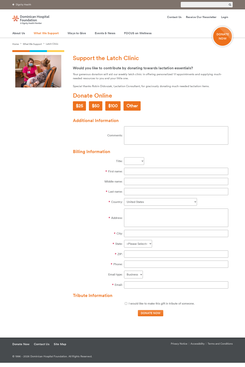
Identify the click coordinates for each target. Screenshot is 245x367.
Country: (117, 202)
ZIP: (120, 254)
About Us (18, 33)
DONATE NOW (222, 36)
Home (15, 43)
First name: (115, 171)
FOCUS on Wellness (137, 33)
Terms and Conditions (220, 343)
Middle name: (114, 181)
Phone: (118, 264)
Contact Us (174, 17)
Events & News (105, 33)
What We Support (46, 33)
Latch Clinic (52, 43)
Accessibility (198, 343)
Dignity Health (23, 4)
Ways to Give (77, 33)
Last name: (115, 191)
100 (114, 105)
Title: (119, 161)
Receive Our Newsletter (201, 17)
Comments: (115, 135)
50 (96, 105)
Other (132, 105)
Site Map (60, 344)
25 (80, 105)
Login (224, 17)
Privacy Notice (179, 343)
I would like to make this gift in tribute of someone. (162, 303)
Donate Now (21, 344)
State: (119, 244)
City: (120, 233)
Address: (117, 218)
